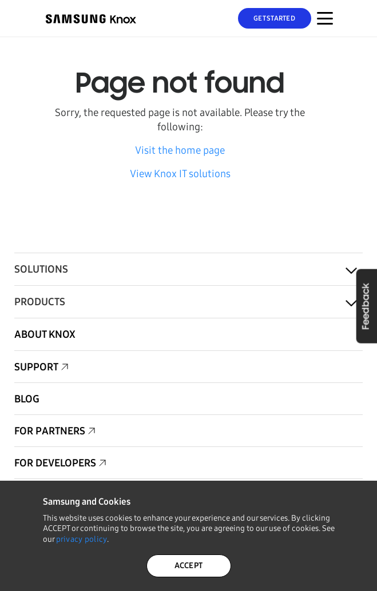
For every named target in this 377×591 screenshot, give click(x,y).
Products (39, 302)
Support (36, 367)
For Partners (49, 431)
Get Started (274, 18)
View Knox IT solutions (180, 173)
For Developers (55, 463)
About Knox (45, 334)
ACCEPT (188, 565)
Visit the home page (180, 150)
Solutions (41, 269)
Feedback (366, 305)
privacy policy (82, 539)
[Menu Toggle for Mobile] (325, 18)
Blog (26, 399)
